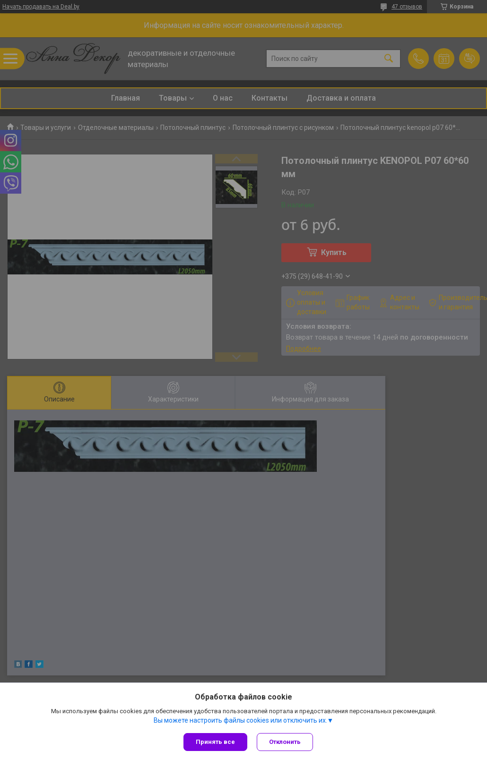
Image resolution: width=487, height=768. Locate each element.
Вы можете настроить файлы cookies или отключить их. (240, 720)
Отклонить (285, 741)
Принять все (215, 741)
